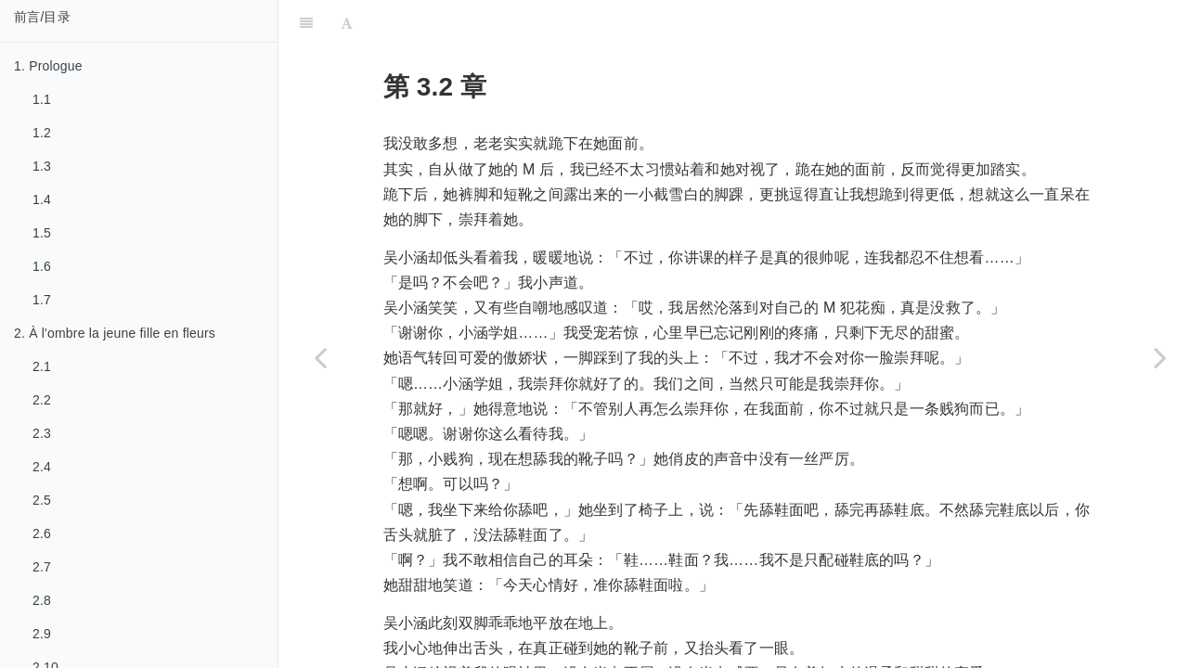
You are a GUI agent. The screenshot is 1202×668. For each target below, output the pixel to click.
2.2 (41, 399)
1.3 (41, 166)
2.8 (41, 600)
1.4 (41, 199)
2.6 (41, 533)
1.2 (41, 132)
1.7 (41, 299)
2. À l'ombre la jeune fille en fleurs (114, 333)
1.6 (41, 266)
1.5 (41, 232)
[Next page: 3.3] (1160, 357)
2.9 (41, 633)
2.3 (41, 433)
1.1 (41, 99)
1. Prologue (48, 65)
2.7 (41, 566)
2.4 (41, 466)
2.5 (41, 500)
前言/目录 (42, 16)
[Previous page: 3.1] (320, 357)
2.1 (41, 366)
